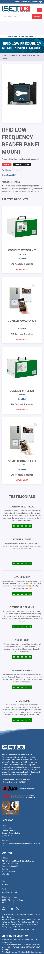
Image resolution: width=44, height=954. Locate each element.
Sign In (7, 150)
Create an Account (22, 2)
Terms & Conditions (9, 816)
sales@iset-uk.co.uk (9, 878)
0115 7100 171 (7, 870)
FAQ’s (4, 811)
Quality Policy (7, 822)
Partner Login (37, 2)
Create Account (22, 150)
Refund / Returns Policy (11, 819)
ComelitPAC (11, 161)
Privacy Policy (7, 814)
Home (4, 42)
